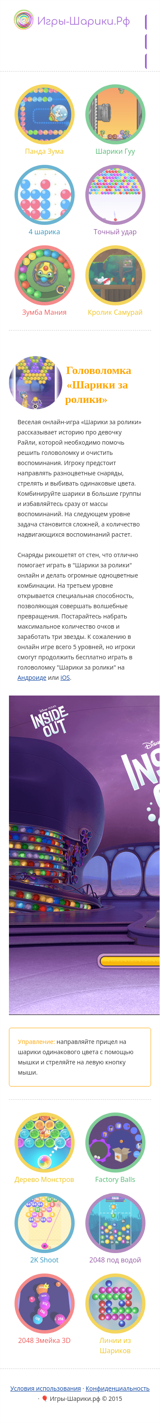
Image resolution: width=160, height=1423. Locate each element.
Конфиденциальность (118, 1388)
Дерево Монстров (45, 1148)
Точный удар (115, 200)
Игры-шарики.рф (84, 21)
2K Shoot (45, 1229)
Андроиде (32, 677)
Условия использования (45, 1388)
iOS (65, 677)
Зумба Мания (45, 281)
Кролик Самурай (115, 281)
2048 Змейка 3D (45, 1309)
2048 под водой (115, 1229)
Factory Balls (115, 1148)
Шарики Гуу (115, 120)
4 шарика (45, 200)
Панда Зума (45, 120)
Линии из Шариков (115, 1314)
